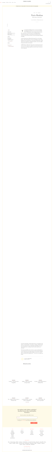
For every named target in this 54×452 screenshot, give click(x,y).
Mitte (45, 442)
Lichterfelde (42, 442)
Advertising (41, 430)
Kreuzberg (33, 442)
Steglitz (35, 443)
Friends (41, 433)
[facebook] (24, 448)
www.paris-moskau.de (11, 46)
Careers (41, 432)
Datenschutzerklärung (24, 420)
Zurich (18, 3)
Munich (14, 3)
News (22, 433)
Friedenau (20, 442)
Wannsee (24, 444)
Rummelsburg (27, 443)
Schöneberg (32, 443)
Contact (32, 432)
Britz (9, 442)
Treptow (21, 444)
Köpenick (37, 442)
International (12, 437)
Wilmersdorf (28, 444)
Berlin (4, 3)
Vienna (16, 3)
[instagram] (26, 448)
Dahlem (17, 442)
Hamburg (11, 3)
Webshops (22, 432)
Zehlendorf (32, 444)
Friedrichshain (25, 442)
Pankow (17, 443)
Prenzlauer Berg (21, 443)
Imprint (41, 435)
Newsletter (32, 434)
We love (22, 430)
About (32, 430)
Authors (31, 433)
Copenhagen (7, 3)
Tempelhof (39, 443)
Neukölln (13, 443)
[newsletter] (29, 448)
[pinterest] (28, 448)
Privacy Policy (41, 434)
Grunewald (30, 442)
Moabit (10, 443)
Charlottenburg (12, 442)
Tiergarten (43, 443)
